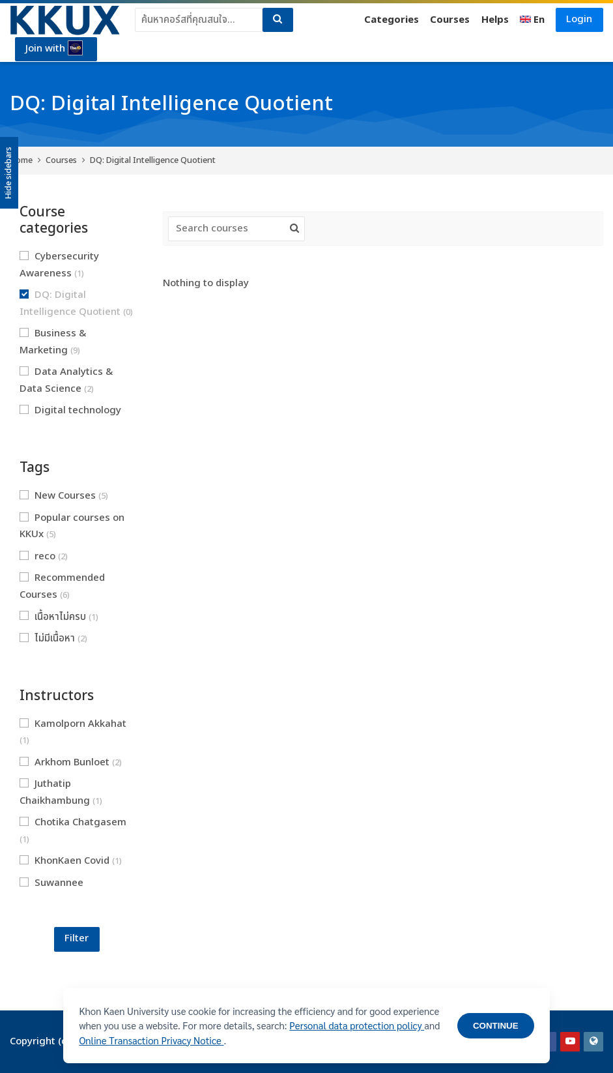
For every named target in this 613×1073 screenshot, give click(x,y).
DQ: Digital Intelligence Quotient (153, 160)
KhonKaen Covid (71, 860)
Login (579, 19)
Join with (54, 49)
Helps (494, 19)
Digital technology (70, 418)
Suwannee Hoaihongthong (63, 891)
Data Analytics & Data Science (66, 380)
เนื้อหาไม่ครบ (59, 617)
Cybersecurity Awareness (59, 265)
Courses (450, 19)
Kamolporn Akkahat (73, 732)
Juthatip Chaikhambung (61, 792)
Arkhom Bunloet (71, 762)
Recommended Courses (62, 586)
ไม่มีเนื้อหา (53, 638)
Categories (391, 19)
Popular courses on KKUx (72, 526)
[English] (532, 20)
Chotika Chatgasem (73, 830)
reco (44, 556)
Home (21, 160)
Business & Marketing (53, 342)
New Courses (64, 495)
